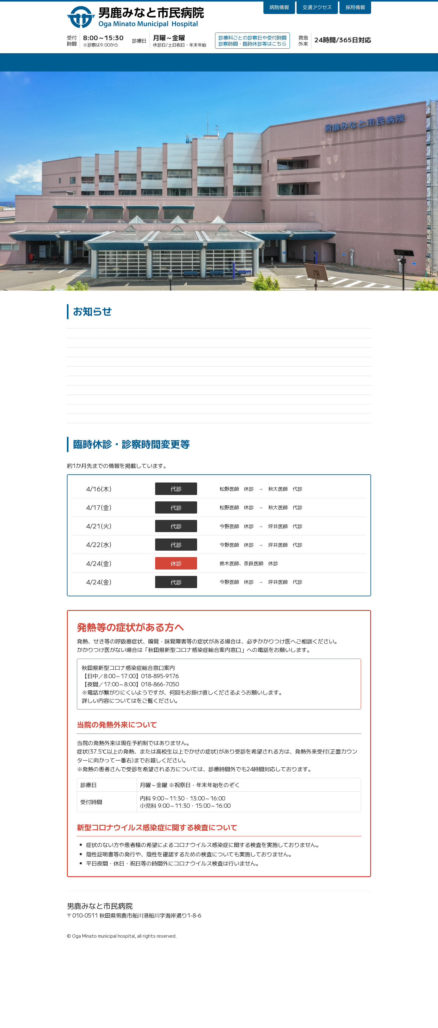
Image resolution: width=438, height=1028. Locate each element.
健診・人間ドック (280, 63)
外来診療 (97, 63)
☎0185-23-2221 (92, 1004)
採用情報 (355, 7)
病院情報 (279, 7)
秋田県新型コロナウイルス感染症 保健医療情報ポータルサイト (214, 780)
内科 (141, 643)
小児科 (141, 568)
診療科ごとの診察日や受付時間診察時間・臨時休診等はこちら (252, 40)
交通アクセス (317, 7)
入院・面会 (158, 63)
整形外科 (141, 605)
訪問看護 (341, 63)
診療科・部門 (219, 63)
